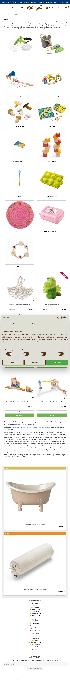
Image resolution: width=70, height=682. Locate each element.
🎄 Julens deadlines (35, 609)
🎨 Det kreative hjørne (35, 642)
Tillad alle (57, 362)
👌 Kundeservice (35, 607)
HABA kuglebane (19, 96)
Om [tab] (57, 324)
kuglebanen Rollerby (43, 427)
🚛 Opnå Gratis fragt (35, 625)
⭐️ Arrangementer (35, 644)
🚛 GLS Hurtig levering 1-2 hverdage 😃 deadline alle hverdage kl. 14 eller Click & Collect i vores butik (35, 2)
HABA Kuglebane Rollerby (52, 96)
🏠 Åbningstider (35, 638)
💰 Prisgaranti (35, 627)
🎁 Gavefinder (35, 628)
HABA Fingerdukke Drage (52, 304)
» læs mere (12, 309)
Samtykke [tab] (12, 324)
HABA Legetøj (52, 161)
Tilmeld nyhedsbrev (35, 668)
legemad (34, 427)
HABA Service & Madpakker (51, 231)
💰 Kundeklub (35, 636)
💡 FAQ (35, 605)
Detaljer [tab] (35, 324)
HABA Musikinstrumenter (20, 161)
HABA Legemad (19, 126)
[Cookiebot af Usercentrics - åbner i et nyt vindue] (59, 317)
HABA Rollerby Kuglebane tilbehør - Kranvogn (19, 402)
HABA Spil (52, 126)
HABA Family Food (52, 196)
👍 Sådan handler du (35, 613)
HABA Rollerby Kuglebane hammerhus (52, 402)
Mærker (11, 14)
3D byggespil (40, 445)
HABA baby (20, 196)
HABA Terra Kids (19, 61)
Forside (6, 14)
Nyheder (7, 468)
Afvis (13, 362)
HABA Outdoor (52, 61)
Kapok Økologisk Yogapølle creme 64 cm (35, 589)
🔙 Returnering (35, 611)
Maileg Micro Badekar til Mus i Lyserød (35, 524)
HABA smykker (20, 266)
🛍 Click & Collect (35, 630)
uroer (24, 424)
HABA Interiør (19, 231)
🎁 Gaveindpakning (35, 623)
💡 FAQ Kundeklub (35, 615)
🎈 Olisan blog (35, 646)
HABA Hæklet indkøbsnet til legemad (19, 304)
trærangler (17, 424)
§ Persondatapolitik (35, 617)
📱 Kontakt (35, 603)
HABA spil (28, 427)
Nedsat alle (8, 533)
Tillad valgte (35, 362)
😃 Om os (35, 640)
